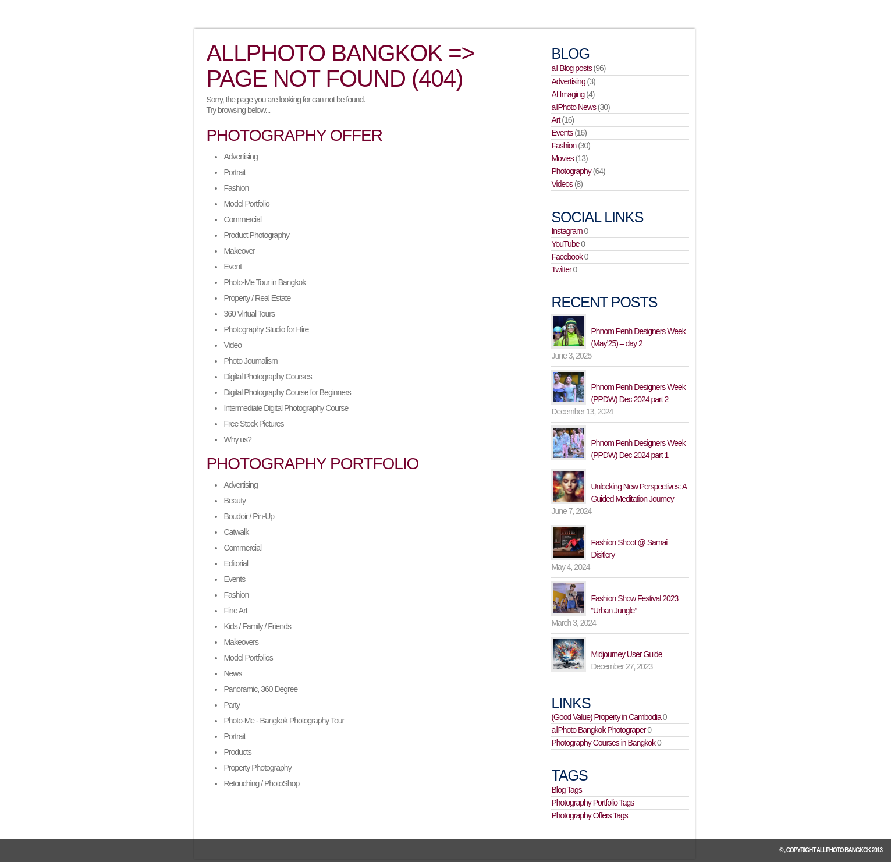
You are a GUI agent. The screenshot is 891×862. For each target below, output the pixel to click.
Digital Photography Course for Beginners (286, 392)
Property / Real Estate (256, 298)
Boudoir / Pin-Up (248, 516)
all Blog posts (571, 68)
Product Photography (256, 235)
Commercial (242, 219)
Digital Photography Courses (267, 376)
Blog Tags (566, 789)
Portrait (234, 172)
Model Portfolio (246, 203)
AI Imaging (567, 94)
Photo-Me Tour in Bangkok (264, 282)
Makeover (238, 251)
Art (555, 120)
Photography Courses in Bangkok (603, 742)
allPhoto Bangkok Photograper (598, 730)
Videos (562, 184)
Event (232, 266)
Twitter (561, 269)
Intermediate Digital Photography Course (285, 408)
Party (231, 705)
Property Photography (257, 767)
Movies (562, 158)
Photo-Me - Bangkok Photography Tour (283, 720)
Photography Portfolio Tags (592, 802)
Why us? (237, 439)
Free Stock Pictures (253, 423)
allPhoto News (573, 107)
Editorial (235, 563)
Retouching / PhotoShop (261, 783)
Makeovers (240, 642)
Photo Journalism (250, 361)
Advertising (240, 156)
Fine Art (235, 610)
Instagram (566, 231)
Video (232, 345)
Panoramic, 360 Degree (260, 689)
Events (234, 579)
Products (237, 752)
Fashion (236, 188)
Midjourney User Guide (626, 654)
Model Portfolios (247, 657)
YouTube (565, 244)
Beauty (234, 500)
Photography (571, 171)
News (232, 673)
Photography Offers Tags (589, 815)
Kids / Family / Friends (256, 626)
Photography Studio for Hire (265, 329)
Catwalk (236, 532)
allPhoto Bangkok (844, 850)
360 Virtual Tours (249, 313)
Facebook (566, 256)
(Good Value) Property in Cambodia (606, 717)
